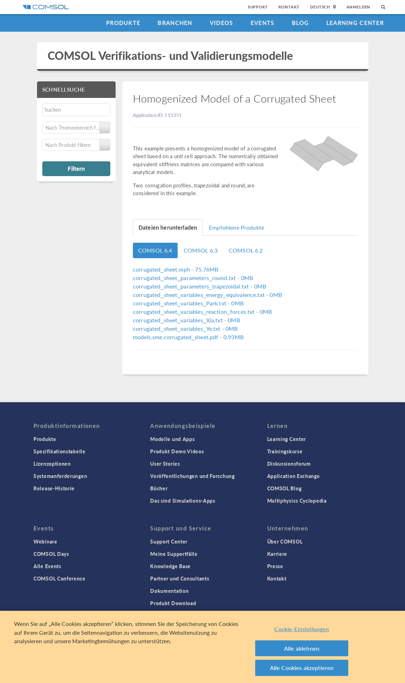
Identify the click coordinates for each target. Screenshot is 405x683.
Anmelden (358, 7)
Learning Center (355, 23)
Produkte (123, 23)
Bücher (158, 488)
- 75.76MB (175, 269)
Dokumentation (169, 590)
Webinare (45, 541)
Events (263, 23)
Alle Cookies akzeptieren (302, 668)
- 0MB (193, 278)
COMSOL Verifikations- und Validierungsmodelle (170, 55)
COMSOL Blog (284, 488)
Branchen (175, 23)
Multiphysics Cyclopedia (297, 500)
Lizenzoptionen (52, 463)
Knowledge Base (170, 566)
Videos (221, 23)
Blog (300, 23)
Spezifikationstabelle (59, 451)
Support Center (169, 541)
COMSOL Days (51, 553)
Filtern (76, 168)
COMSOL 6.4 (155, 250)
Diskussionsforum (289, 463)
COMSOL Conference (59, 578)
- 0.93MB (188, 337)
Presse (275, 566)
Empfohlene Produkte (236, 227)
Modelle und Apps (172, 438)
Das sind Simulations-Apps (182, 500)
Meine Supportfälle (174, 553)
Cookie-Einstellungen (301, 629)
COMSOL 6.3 (201, 250)
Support (258, 7)
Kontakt (289, 7)
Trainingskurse (285, 451)
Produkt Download (173, 603)
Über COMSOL (285, 541)
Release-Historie (54, 488)
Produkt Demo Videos (177, 451)
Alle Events (47, 566)
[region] (202, 647)
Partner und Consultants (179, 578)
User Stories (165, 463)
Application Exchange (293, 475)
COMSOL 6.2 (246, 250)
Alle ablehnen (301, 648)
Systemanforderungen (60, 475)
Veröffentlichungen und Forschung (192, 475)
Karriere (277, 553)
